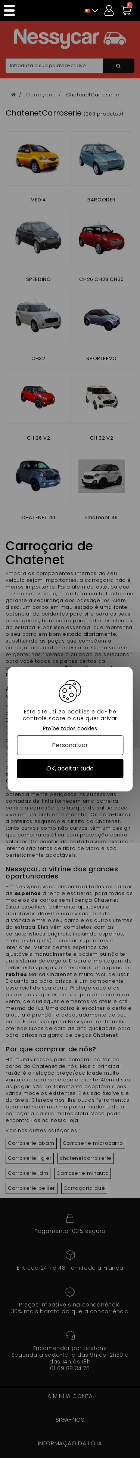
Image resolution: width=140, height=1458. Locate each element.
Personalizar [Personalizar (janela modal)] (70, 745)
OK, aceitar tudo (70, 768)
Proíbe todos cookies (70, 728)
